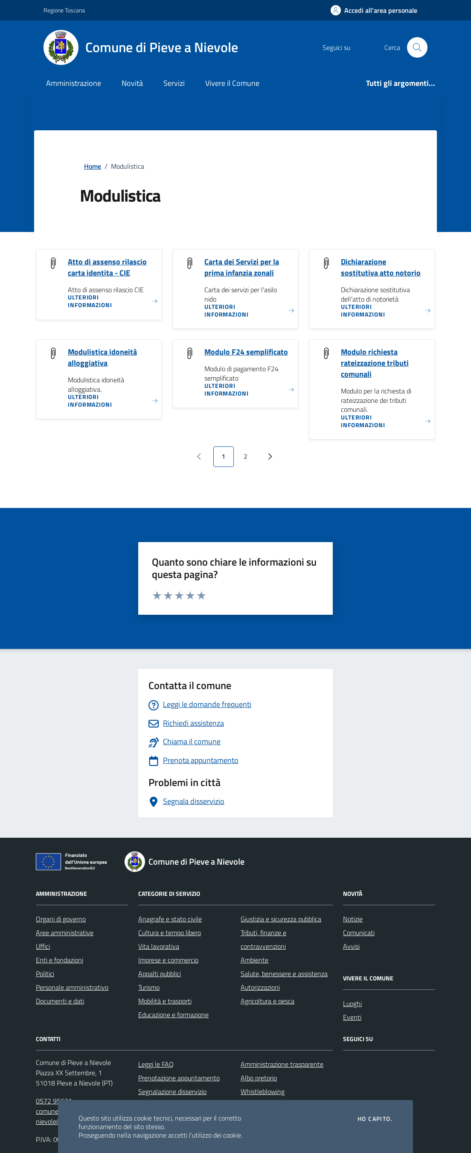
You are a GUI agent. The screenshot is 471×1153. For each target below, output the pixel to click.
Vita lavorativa (158, 946)
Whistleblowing (263, 1091)
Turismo (149, 987)
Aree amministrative (64, 932)
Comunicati (359, 932)
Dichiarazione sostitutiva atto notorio (381, 267)
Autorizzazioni (260, 987)
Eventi (352, 1017)
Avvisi (351, 946)
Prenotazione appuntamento (179, 1078)
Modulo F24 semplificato (246, 352)
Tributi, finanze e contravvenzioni (263, 939)
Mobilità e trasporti (165, 1001)
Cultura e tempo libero (169, 932)
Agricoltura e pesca (267, 1001)
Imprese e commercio (168, 960)
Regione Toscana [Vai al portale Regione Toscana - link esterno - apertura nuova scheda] (64, 10)
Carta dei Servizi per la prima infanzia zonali (241, 267)
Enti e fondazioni (59, 960)
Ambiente (254, 960)
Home (92, 166)
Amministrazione (73, 83)
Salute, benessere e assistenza (284, 973)
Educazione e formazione (173, 1014)
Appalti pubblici (159, 973)
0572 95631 (54, 1101)
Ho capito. (375, 1119)
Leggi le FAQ (156, 1064)
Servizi (174, 83)
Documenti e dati (60, 1001)
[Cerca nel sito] (417, 47)
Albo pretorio (259, 1078)
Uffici (43, 946)
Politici (45, 973)
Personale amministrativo (72, 987)
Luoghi (352, 1003)
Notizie (353, 919)
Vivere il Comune (232, 83)
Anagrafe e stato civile (170, 919)
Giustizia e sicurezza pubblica (281, 919)
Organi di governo (61, 919)
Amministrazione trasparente (282, 1064)
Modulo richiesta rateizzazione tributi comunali (375, 363)
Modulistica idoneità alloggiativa (102, 357)
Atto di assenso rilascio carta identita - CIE (107, 267)
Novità (132, 83)
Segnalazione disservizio (172, 1091)
